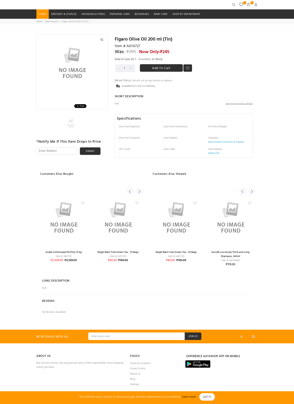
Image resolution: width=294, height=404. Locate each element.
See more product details (239, 104)
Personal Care (120, 14)
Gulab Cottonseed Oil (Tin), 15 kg (64, 252)
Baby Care (161, 14)
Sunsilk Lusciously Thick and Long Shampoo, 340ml (231, 254)
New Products (52, 21)
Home (39, 21)
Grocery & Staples (64, 14)
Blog (132, 379)
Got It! (207, 397)
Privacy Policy (138, 368)
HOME (42, 14)
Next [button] (138, 173)
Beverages (142, 14)
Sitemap (134, 384)
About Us (135, 374)
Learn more (189, 396)
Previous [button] (130, 173)
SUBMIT (90, 151)
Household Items (93, 14)
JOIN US (193, 336)
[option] (72, 122)
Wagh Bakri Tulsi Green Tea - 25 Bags (118, 252)
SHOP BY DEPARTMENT (186, 14)
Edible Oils (214, 153)
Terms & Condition (140, 363)
